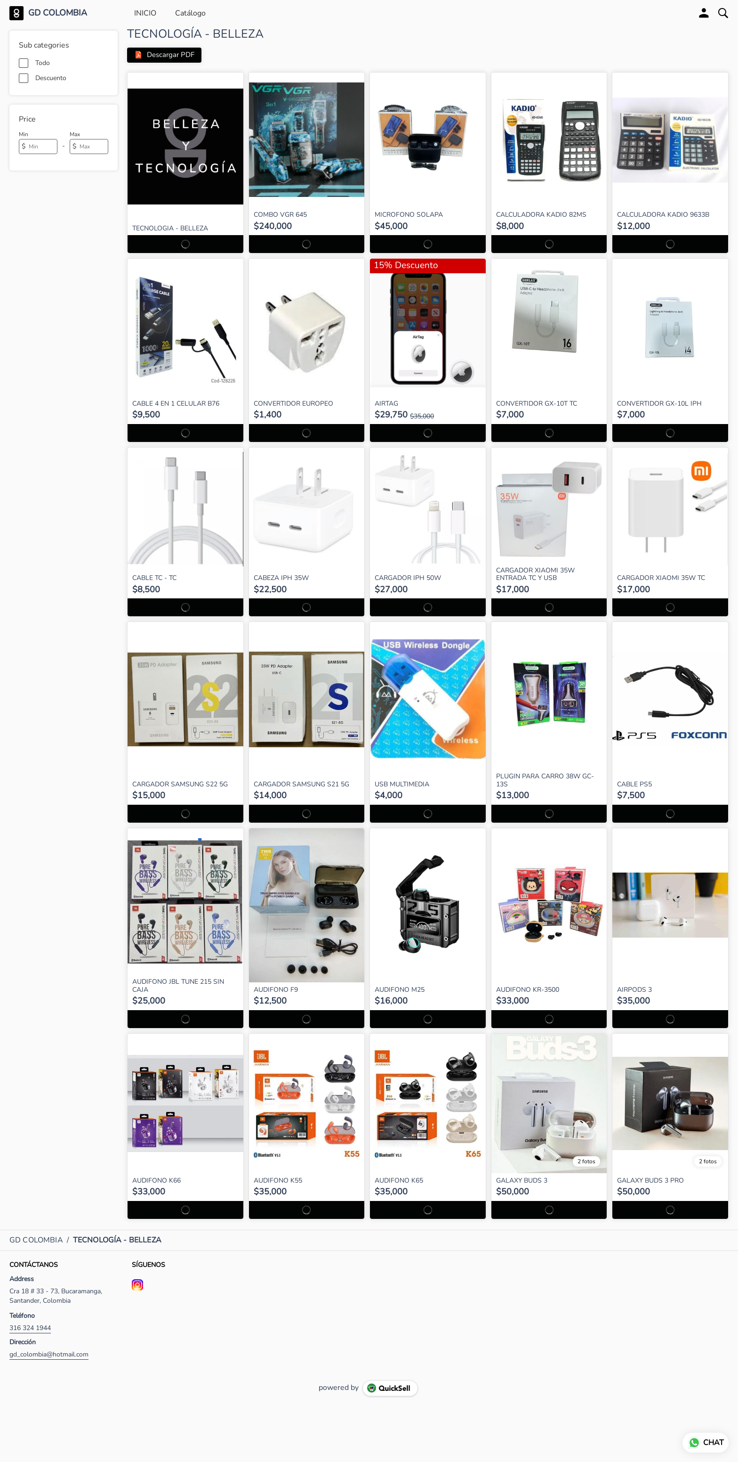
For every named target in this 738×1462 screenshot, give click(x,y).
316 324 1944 (30, 1327)
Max (75, 134)
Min (23, 134)
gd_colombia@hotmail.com (48, 1354)
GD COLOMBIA (57, 13)
